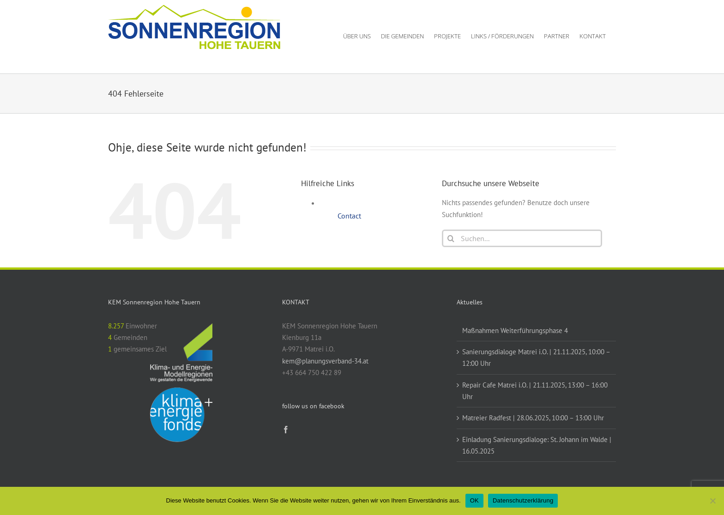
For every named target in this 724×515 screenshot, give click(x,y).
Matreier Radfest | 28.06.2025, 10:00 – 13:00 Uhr (533, 417)
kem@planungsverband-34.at (325, 361)
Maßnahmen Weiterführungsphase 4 (515, 330)
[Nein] (712, 500)
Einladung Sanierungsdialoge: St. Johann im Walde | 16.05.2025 (536, 445)
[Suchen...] (522, 238)
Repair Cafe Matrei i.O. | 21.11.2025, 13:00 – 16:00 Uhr (535, 391)
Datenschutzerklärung (523, 500)
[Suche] (450, 238)
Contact (349, 215)
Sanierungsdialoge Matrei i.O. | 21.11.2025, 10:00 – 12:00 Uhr (536, 357)
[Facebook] (286, 429)
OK (474, 500)
